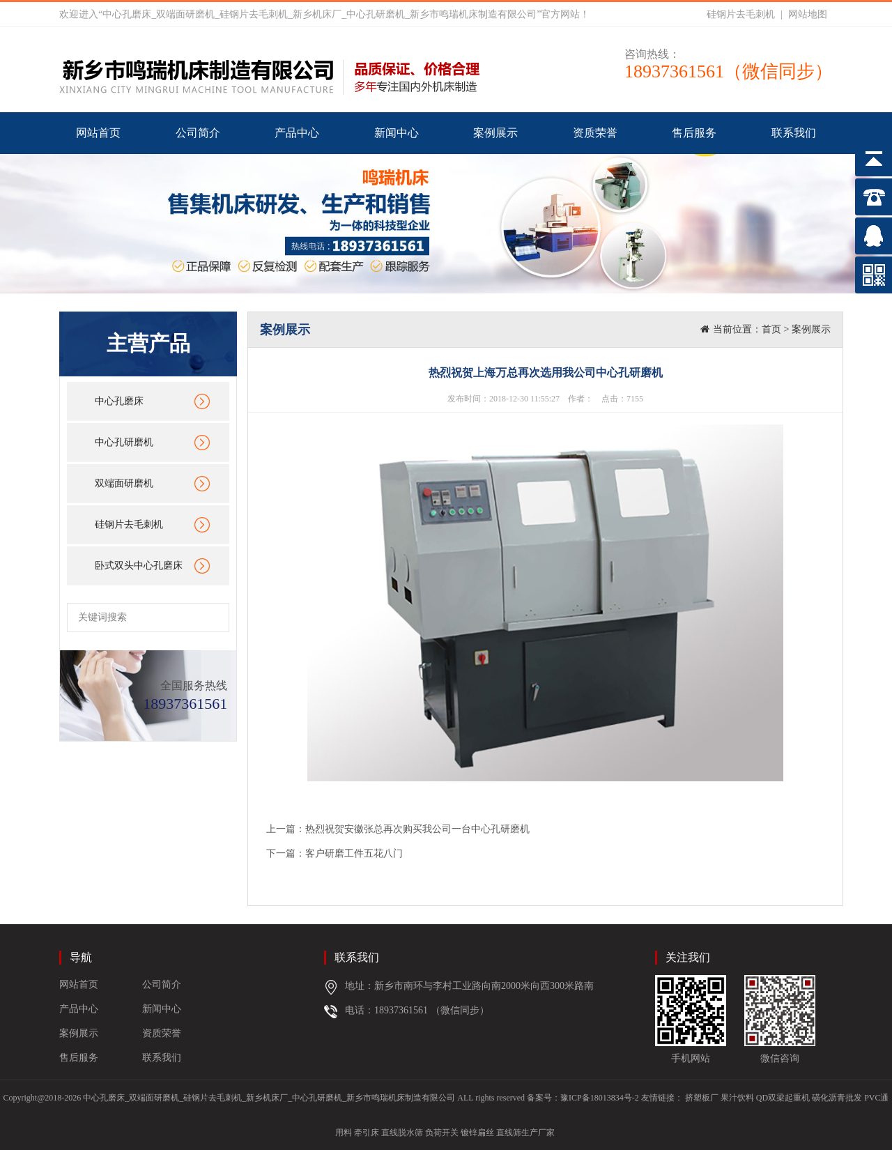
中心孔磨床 (119, 401)
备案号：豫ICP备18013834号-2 (583, 1098)
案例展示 (495, 133)
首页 (771, 329)
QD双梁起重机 (783, 1098)
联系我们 (793, 133)
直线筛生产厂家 (525, 1132)
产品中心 (297, 133)
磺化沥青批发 (837, 1098)
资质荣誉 (595, 133)
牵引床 (366, 1132)
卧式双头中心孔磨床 (139, 565)
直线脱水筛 (402, 1132)
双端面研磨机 (124, 483)
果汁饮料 (737, 1098)
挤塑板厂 (701, 1098)
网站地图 (807, 14)
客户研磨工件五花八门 (354, 853)
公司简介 (198, 133)
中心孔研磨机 (124, 442)
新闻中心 (396, 133)
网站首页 (98, 133)
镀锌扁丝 (477, 1132)
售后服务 (694, 133)
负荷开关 (442, 1132)
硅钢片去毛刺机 (741, 14)
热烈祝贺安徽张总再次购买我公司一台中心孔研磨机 (417, 829)
